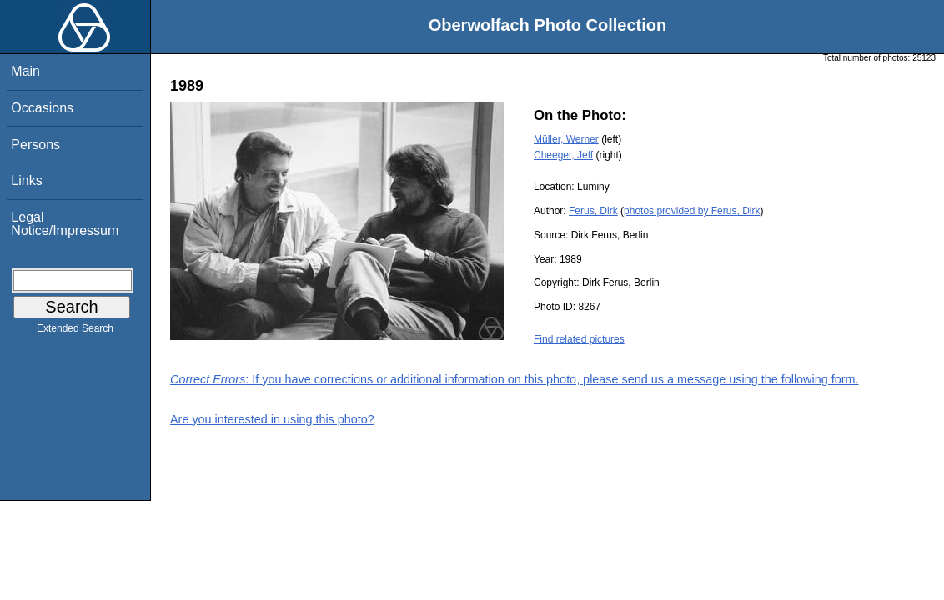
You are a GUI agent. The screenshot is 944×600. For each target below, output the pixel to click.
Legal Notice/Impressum (64, 224)
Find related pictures (579, 339)
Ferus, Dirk (593, 211)
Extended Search (75, 332)
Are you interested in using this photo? (272, 419)
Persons (35, 145)
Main (25, 71)
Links (26, 180)
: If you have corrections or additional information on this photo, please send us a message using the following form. (514, 379)
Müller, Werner (566, 139)
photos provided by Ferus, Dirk (692, 211)
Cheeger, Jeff (563, 155)
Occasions (42, 108)
